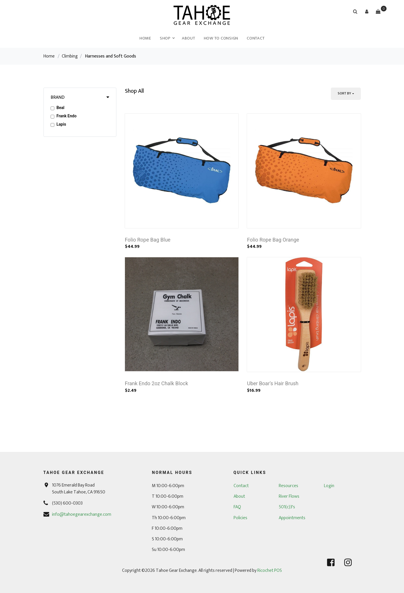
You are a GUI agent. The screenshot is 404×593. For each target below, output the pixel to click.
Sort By (344, 93)
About (188, 38)
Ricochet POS (269, 570)
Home (145, 38)
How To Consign (221, 38)
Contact (255, 38)
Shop (165, 38)
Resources (288, 486)
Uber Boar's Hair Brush (272, 383)
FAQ (237, 507)
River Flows (289, 496)
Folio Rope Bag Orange (273, 240)
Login (329, 486)
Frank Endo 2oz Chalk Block (156, 383)
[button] (366, 11)
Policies (240, 518)
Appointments (292, 518)
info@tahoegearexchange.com (81, 514)
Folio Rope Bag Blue (148, 240)
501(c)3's (287, 507)
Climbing (70, 56)
